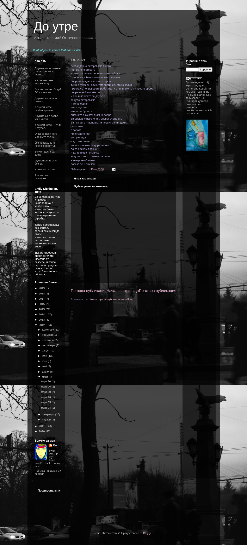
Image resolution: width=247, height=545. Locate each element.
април (46, 371)
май (45, 366)
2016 (42, 303)
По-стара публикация (157, 291)
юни (45, 361)
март (45, 376)
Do (55, 445)
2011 (42, 426)
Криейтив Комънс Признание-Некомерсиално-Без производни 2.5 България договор (198, 95)
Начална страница (122, 291)
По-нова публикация (88, 291)
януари (46, 419)
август (46, 350)
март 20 (46, 392)
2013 (42, 319)
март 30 (46, 381)
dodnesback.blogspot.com (199, 112)
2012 (42, 325)
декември (48, 329)
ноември (48, 334)
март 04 (46, 407)
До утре (56, 26)
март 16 (46, 397)
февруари (48, 414)
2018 (42, 293)
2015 (42, 309)
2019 (42, 288)
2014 (42, 314)
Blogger (147, 533)
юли (45, 355)
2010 (42, 431)
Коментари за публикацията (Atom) (112, 299)
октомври (48, 340)
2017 (42, 298)
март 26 (46, 386)
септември (49, 345)
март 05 (46, 402)
